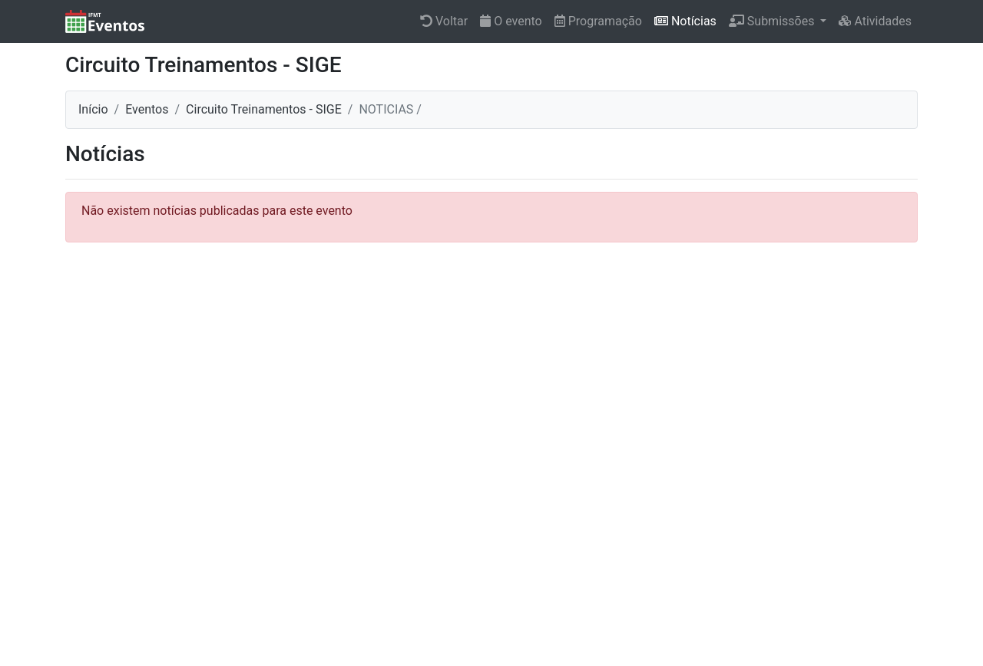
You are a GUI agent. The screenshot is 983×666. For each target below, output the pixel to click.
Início (93, 109)
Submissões (773, 21)
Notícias (685, 21)
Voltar (444, 21)
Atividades (875, 21)
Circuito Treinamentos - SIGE (264, 109)
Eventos (146, 109)
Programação (598, 21)
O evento (511, 21)
